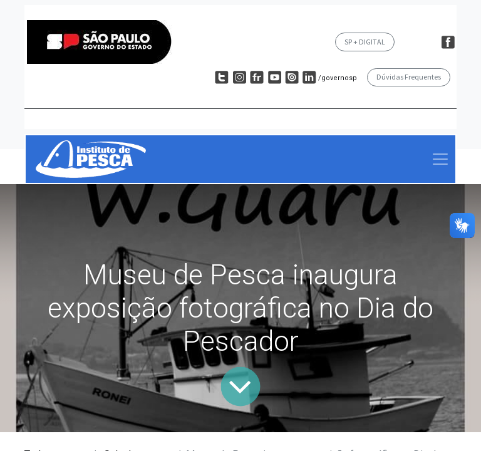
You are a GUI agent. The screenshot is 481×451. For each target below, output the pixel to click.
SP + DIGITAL (364, 41)
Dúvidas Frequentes (408, 76)
